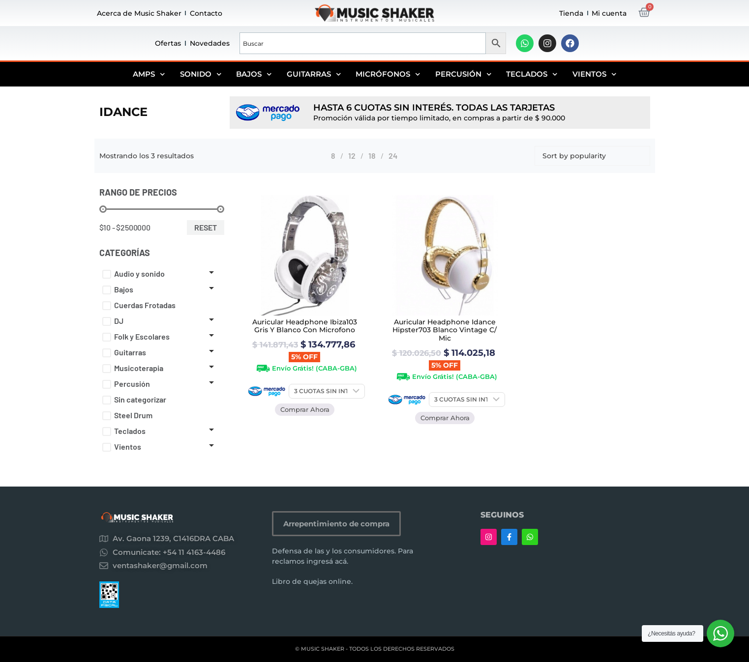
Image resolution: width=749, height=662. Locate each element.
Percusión (463, 74)
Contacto (206, 13)
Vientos (594, 74)
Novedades (210, 43)
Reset (205, 227)
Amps (149, 74)
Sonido (201, 74)
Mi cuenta (609, 13)
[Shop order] (592, 156)
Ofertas (168, 43)
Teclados (532, 74)
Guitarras (314, 74)
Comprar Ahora (305, 409)
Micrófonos (388, 74)
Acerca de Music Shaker (139, 13)
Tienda (571, 13)
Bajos (254, 74)
